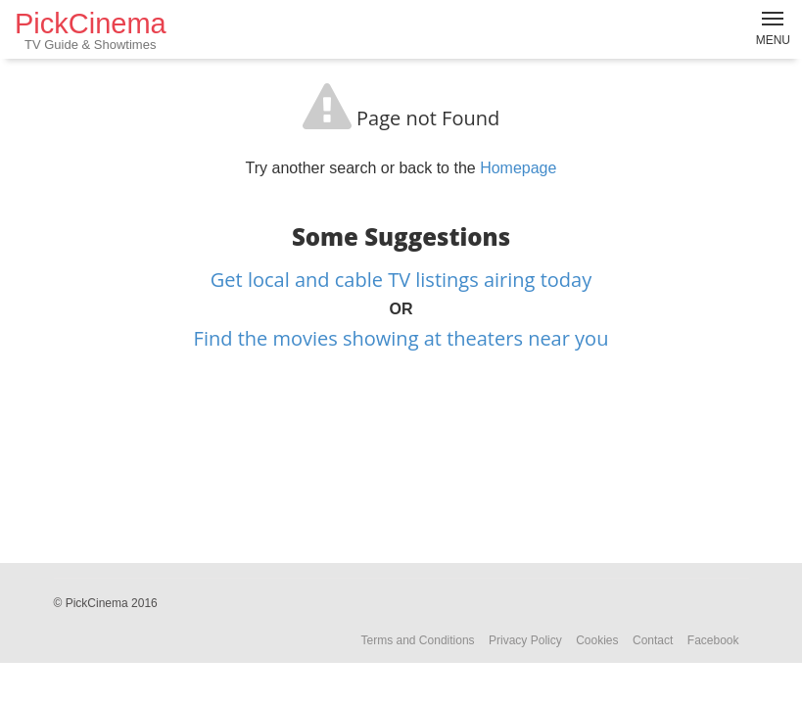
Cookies (597, 640)
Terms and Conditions (418, 640)
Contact (653, 640)
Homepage (518, 168)
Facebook (713, 640)
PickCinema (90, 30)
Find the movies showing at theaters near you (401, 338)
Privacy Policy (525, 640)
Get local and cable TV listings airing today (401, 279)
